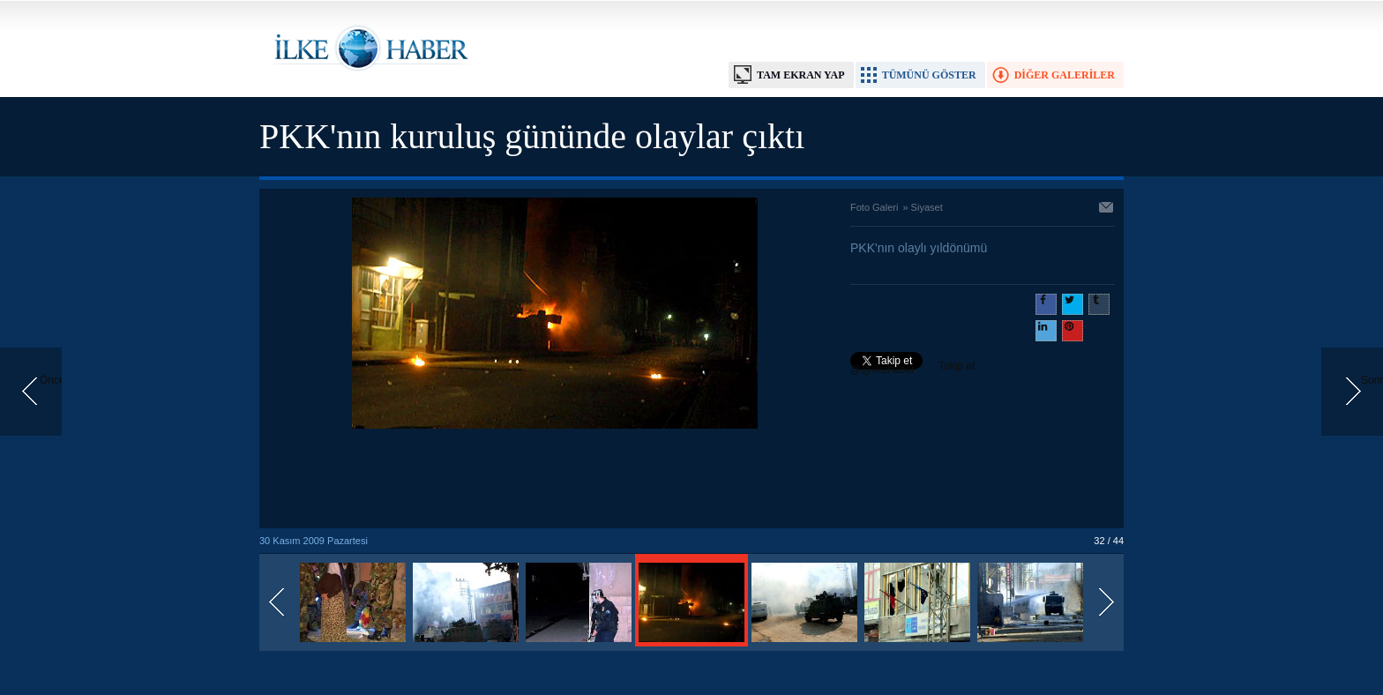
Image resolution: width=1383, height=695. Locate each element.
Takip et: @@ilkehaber (914, 368)
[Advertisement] (554, 479)
